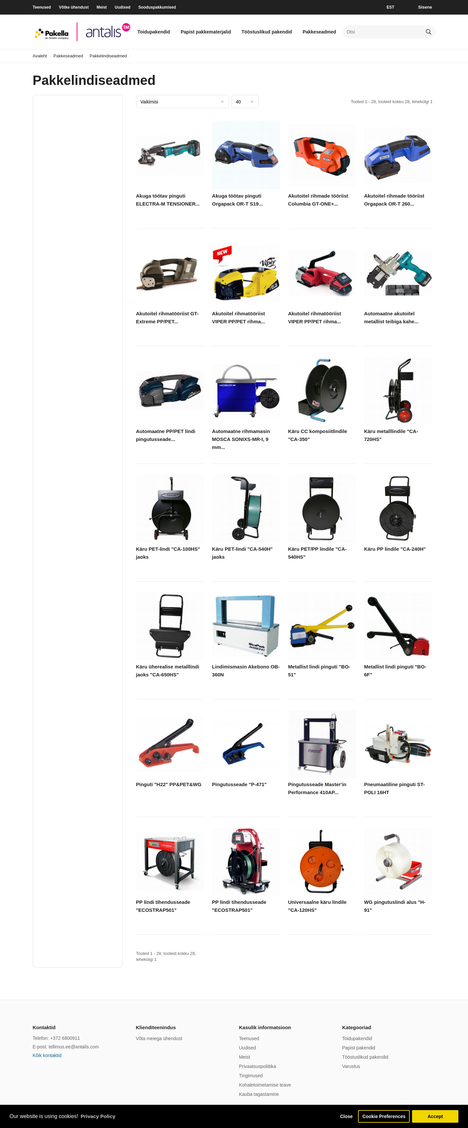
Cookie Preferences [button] (383, 1116)
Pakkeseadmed (319, 31)
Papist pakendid (358, 1047)
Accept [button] (435, 1116)
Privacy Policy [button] (99, 1116)
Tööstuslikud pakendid (266, 31)
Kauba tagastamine (259, 1094)
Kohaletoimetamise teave (265, 1085)
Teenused (42, 7)
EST (390, 7)
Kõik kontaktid (47, 1055)
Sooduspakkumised (157, 7)
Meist (102, 7)
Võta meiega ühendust (159, 1038)
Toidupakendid (153, 31)
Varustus (351, 1066)
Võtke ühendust (74, 7)
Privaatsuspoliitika (257, 1066)
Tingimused (251, 1075)
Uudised (122, 7)
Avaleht (40, 55)
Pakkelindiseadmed (108, 55)
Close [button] (343, 1116)
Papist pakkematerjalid (206, 31)
